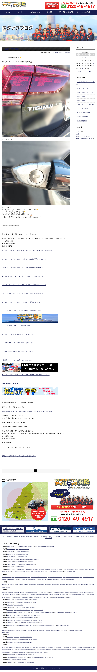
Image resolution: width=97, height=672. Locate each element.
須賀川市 (34, 558)
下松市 (32, 636)
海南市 (35, 622)
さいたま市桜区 (7, 586)
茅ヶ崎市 (27, 597)
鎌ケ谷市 (32, 571)
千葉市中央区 (57, 569)
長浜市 (8, 614)
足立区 (3, 576)
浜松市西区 (34, 612)
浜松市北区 (16, 612)
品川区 (69, 576)
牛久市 (22, 561)
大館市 (8, 553)
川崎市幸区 (37, 594)
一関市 (29, 551)
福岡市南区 (10, 646)
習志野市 (16, 569)
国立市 (36, 579)
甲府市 (15, 607)
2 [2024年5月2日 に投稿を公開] (85, 58)
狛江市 (84, 576)
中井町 (65, 597)
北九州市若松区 (82, 646)
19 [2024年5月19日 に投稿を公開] (93, 64)
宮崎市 (19, 659)
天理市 (21, 617)
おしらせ (78, 132)
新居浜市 (26, 641)
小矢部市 (26, 602)
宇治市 (27, 619)
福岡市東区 (4, 646)
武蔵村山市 (66, 579)
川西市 (70, 630)
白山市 (22, 604)
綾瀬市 (16, 597)
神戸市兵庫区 (30, 630)
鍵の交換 (9, 537)
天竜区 (26, 497)
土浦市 (8, 561)
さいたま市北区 (50, 584)
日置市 (16, 662)
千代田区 (45, 576)
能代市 (12, 553)
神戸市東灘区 (62, 630)
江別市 (8, 546)
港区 (52, 576)
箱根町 (82, 597)
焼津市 (66, 612)
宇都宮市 (9, 564)
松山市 (15, 641)
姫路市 (3, 630)
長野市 (12, 609)
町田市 (50, 579)
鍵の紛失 (32, 537)
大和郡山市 (16, 617)
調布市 (87, 576)
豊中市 (31, 625)
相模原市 (90, 594)
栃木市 (36, 564)
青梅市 (85, 579)
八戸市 (29, 548)
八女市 (55, 649)
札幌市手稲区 (56, 546)
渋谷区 (62, 576)
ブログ (56, 53)
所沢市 (15, 584)
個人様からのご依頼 (64, 53)
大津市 (15, 614)
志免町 (21, 652)
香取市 (77, 571)
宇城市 (51, 657)
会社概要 (68, 537)
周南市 (29, 636)
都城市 (22, 659)
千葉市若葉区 (50, 569)
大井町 (68, 597)
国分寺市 (32, 579)
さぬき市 (32, 639)
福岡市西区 (29, 646)
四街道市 (24, 569)
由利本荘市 (27, 553)
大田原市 (14, 564)
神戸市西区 (55, 630)
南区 (17, 518)
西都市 (15, 659)
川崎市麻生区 (69, 594)
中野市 (8, 609)
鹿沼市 (22, 564)
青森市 (17, 548)
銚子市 (86, 571)
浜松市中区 (39, 612)
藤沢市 (23, 597)
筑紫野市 (29, 649)
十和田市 (25, 548)
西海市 (13, 654)
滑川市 (15, 602)
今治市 (19, 641)
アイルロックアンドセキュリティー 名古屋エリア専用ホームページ (24, 294)
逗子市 (82, 594)
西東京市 (6, 579)
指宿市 (34, 662)
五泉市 (19, 599)
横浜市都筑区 (76, 592)
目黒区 (65, 576)
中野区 (58, 576)
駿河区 (55, 612)
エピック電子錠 (81, 97)
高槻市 (16, 625)
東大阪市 (36, 625)
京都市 (8, 619)
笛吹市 (25, 607)
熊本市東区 (27, 657)
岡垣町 (35, 652)
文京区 (31, 576)
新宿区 (41, 576)
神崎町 (73, 571)
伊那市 (41, 609)
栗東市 (34, 614)
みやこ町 (60, 652)
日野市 (61, 579)
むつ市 (8, 548)
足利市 (32, 564)
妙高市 (27, 599)
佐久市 (30, 609)
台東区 (14, 576)
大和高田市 (29, 617)
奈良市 (8, 617)
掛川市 (77, 612)
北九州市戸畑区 (7, 649)
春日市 (25, 649)
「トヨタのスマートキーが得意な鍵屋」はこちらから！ (19, 343)
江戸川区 (21, 576)
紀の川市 (19, 622)
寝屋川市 (13, 625)
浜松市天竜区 (10, 612)
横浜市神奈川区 (5, 592)
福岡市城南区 (42, 646)
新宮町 (56, 652)
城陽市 (34, 619)
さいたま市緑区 (74, 584)
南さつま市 (25, 662)
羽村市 (74, 579)
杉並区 (76, 576)
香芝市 (24, 617)
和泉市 (62, 625)
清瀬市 (10, 579)
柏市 (39, 571)
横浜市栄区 (56, 592)
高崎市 (8, 566)
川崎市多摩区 (63, 594)
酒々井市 (5, 571)
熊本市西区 (15, 657)
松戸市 (67, 569)
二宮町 (62, 597)
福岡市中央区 (35, 646)
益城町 (44, 657)
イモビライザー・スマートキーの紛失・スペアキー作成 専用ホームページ (25, 286)
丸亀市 (21, 639)
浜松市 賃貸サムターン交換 (85, 93)
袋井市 (81, 612)
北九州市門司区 (75, 646)
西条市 (22, 641)
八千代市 (17, 571)
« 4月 (79, 72)
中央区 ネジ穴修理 (82, 109)
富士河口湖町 (31, 607)
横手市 (22, 553)
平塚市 (19, 597)
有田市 (39, 622)
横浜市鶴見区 (82, 592)
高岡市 (12, 602)
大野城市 (40, 649)
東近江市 (26, 614)
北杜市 (8, 607)
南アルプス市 (21, 607)
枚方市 (8, 625)
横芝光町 (63, 571)
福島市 (12, 558)
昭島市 (70, 579)
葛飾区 (7, 576)
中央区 (49, 576)
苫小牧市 (31, 546)
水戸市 (12, 561)
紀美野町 (32, 622)
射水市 (22, 602)
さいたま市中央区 (82, 584)
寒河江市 (13, 556)
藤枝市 (59, 612)
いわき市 (42, 558)
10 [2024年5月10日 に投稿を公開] (88, 61)
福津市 (73, 649)
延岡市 (8, 659)
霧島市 (13, 662)
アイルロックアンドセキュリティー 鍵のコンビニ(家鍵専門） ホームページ (26, 260)
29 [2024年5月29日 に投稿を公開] (82, 69)
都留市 (35, 607)
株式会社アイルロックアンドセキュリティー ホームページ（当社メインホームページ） (29, 251)
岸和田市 (58, 625)
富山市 (37, 602)
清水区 (49, 612)
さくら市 (18, 564)
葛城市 (37, 617)
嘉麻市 (86, 649)
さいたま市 (26, 584)
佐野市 (25, 564)
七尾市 (8, 604)
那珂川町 (18, 652)
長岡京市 (23, 619)
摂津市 (66, 625)
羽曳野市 (47, 625)
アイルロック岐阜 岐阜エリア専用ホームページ (17, 326)
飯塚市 (17, 649)
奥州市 (26, 551)
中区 (17, 515)
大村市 (16, 654)
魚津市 (19, 602)
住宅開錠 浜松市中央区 (83, 113)
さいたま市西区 (66, 584)
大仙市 (19, 553)
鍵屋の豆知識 (91, 537)
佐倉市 (20, 569)
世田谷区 (80, 576)
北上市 (22, 551)
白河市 (38, 558)
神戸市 (7, 630)
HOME (4, 537)
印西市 (46, 571)
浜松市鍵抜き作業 (82, 121)
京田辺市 (38, 619)
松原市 (43, 625)
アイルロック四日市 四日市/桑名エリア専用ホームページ (20, 335)
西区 (14, 514)
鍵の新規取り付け (41, 537)
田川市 (76, 649)
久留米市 (13, 649)
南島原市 (34, 654)
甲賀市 (41, 614)
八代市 (55, 657)
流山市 (71, 569)
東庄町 (83, 571)
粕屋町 (25, 652)
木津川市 (42, 619)
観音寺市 (9, 639)
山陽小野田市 (17, 636)
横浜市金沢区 (37, 592)
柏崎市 (15, 599)
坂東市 (19, 561)
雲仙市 (23, 654)
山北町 (75, 597)
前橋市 (12, 566)
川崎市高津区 (49, 594)
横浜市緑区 (15, 594)
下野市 (39, 564)
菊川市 (74, 612)
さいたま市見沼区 (42, 584)
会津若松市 (25, 558)
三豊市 (13, 639)
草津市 (30, 614)
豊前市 (14, 652)
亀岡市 (15, 619)
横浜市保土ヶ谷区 (8, 594)
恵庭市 (23, 546)
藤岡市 (23, 566)
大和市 (4, 597)
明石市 (8, 632)
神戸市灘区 (17, 630)
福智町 (53, 652)
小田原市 (40, 597)
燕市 (33, 599)
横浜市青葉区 (18, 592)
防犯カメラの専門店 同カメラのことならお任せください (20, 457)
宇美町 (28, 652)
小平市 (28, 579)
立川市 (58, 579)
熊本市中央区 (21, 657)
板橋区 (34, 576)
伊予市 (8, 641)
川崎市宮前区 (56, 594)
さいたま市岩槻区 (33, 584)
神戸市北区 (11, 630)
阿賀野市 (37, 599)
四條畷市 (21, 625)
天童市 (20, 556)
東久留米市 (15, 579)
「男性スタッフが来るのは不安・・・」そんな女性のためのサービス (24, 268)
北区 (14, 508)
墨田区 (17, 576)
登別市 (42, 546)
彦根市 (12, 614)
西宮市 (77, 630)
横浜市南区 (21, 594)
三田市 (66, 630)
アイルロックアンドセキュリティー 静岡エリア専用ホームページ (23, 311)
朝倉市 (69, 649)
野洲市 (22, 614)
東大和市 (54, 579)
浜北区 (19, 508)
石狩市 (12, 546)
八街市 (81, 569)
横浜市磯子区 (25, 592)
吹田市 (24, 625)
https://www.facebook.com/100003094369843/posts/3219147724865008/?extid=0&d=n (29, 412)
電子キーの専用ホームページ (11, 384)
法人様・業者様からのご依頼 (84, 139)
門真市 (72, 625)
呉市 (8, 634)
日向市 (12, 659)
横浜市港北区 (50, 592)
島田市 (62, 612)
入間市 (11, 584)
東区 (18, 512)
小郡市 (59, 649)
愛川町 (51, 597)
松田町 (72, 597)
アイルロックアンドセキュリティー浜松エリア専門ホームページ (22, 303)
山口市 (8, 636)
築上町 (67, 652)
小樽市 (20, 546)
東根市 (16, 556)
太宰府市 (48, 649)
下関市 (12, 636)
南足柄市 (44, 597)
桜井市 (33, 617)
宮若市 (10, 652)
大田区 (72, 576)
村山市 (8, 556)
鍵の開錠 (15, 537)
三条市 (30, 599)
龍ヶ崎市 (30, 561)
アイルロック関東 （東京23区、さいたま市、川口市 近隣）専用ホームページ (27, 375)
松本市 (34, 609)
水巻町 (42, 652)
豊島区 (38, 576)
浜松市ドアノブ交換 (82, 89)
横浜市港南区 (44, 592)
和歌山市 (27, 622)
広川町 (64, 652)
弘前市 (21, 548)
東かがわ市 (37, 639)
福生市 (77, 579)
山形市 (23, 556)
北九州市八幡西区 (49, 646)
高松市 (28, 639)
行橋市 (52, 649)
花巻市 (19, 551)
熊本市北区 (10, 657)
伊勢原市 (35, 597)
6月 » (90, 72)
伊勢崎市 (20, 566)
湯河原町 (90, 597)
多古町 (70, 571)
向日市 (19, 619)
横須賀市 (75, 594)
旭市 (80, 571)
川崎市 (25, 594)
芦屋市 (84, 630)
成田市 (51, 571)
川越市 (21, 584)
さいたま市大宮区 (58, 584)
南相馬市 (16, 558)
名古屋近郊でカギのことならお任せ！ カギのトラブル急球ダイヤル (24, 277)
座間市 (12, 597)
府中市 (40, 579)
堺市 (55, 625)
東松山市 (4, 584)
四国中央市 (31, 641)
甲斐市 (12, 607)
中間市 (83, 649)
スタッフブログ (60, 537)
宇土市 (48, 657)
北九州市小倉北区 (67, 646)
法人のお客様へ (51, 537)
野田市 (74, 569)
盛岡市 (12, 551)
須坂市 (15, 609)
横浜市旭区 (12, 592)
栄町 (49, 571)
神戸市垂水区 (49, 630)
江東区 (25, 576)
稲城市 (43, 579)
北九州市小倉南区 (58, 646)
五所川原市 (13, 548)
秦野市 (31, 597)
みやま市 (91, 649)
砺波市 (30, 602)
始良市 (9, 662)
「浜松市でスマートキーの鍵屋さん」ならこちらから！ (19, 361)
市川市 (12, 569)
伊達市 (35, 546)
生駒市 (12, 617)
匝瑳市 (66, 571)
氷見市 (8, 602)
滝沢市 (8, 551)
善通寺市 (17, 639)
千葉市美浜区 (44, 569)
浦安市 (20, 571)
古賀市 (62, 649)
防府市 (25, 636)
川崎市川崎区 (31, 594)
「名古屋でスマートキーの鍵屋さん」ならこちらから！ (19, 352)
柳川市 (44, 649)
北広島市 (16, 546)
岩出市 (23, 622)
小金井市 (20, 579)
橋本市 (9, 622)
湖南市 (37, 614)
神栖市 (34, 561)
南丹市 (12, 619)
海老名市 (9, 597)
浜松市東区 (28, 612)
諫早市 (20, 654)
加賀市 (19, 604)
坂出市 (24, 639)
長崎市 (30, 654)
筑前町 (46, 652)
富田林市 (51, 625)
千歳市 (27, 546)
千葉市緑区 (63, 569)
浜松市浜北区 (22, 612)
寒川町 (55, 597)
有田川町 (43, 622)
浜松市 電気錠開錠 (82, 117)
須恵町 (49, 652)
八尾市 (39, 625)
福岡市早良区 (23, 646)
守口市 (69, 625)
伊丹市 (80, 630)
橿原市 (40, 617)
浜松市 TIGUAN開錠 (12, 50)
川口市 (8, 584)
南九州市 (31, 662)
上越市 (12, 599)
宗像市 (36, 649)
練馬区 (55, 576)
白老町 (38, 546)
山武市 (58, 571)
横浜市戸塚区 (69, 592)
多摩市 (46, 579)
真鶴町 (86, 597)
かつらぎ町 (14, 622)
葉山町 (48, 597)
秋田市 (15, 553)
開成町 (79, 597)
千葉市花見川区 (30, 569)
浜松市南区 (45, 612)
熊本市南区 (33, 657)
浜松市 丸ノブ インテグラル (85, 105)
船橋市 (8, 569)
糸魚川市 (23, 599)
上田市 (22, 609)
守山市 (19, 614)
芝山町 (55, 571)
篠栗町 (39, 652)
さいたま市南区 (14, 586)
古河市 (15, 561)
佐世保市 (9, 654)
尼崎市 (87, 630)
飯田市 (44, 609)
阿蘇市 (37, 657)
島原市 (27, 654)
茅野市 (37, 609)
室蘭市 (45, 546)
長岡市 (8, 599)
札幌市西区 (50, 546)
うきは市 (6, 652)
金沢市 (12, 604)
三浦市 (86, 594)
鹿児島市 (21, 662)
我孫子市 (42, 571)
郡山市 (30, 558)
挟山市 (18, 584)
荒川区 (10, 576)
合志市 (41, 657)
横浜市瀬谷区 (62, 592)
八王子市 (81, 579)
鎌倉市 (79, 594)
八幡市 (30, 619)
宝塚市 (73, 630)
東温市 (12, 641)
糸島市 (33, 649)
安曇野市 (26, 609)
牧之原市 (70, 612)
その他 (77, 135)
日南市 (26, 659)
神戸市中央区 (23, 630)
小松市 (15, 604)
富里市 (9, 571)
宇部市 (22, 636)
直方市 (66, 649)
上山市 (27, 556)
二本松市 (21, 558)
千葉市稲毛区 (37, 569)
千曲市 (19, 609)
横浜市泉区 (31, 592)
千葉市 (85, 569)
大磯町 (58, 597)
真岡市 (29, 564)
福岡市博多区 (16, 646)
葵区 (53, 612)
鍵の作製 (26, 537)
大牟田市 (21, 649)
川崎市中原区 (43, 594)
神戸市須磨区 (43, 630)
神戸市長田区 (36, 630)
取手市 (26, 561)
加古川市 (4, 632)
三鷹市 (91, 576)
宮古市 (15, 551)
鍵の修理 (20, 537)
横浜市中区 (88, 592)
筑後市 (80, 649)
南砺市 (34, 602)
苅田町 (32, 652)
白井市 (35, 571)
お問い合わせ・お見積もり (79, 537)
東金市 (78, 569)
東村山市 (24, 579)
